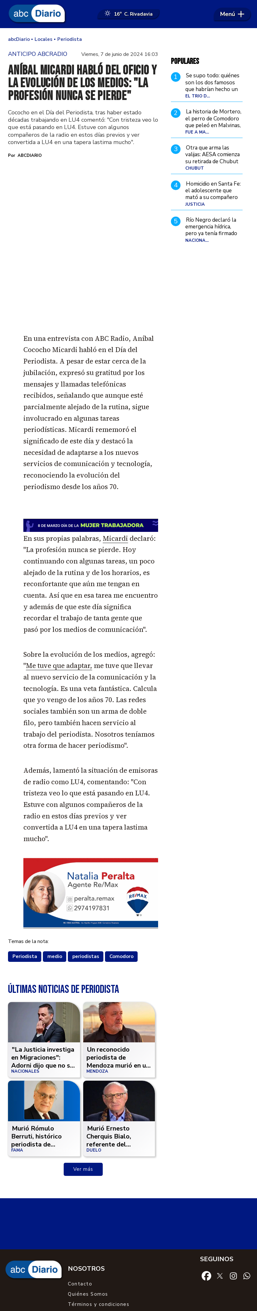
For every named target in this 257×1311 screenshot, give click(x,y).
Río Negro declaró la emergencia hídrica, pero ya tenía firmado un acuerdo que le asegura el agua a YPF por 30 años (211, 237)
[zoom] (83, 205)
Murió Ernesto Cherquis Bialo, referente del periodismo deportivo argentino (118, 1079)
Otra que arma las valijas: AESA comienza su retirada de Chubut (212, 155)
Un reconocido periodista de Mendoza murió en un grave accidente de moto (117, 1000)
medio (54, 891)
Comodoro (121, 891)
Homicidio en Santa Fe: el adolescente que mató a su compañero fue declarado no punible (213, 198)
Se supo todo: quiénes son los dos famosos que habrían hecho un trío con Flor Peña (212, 87)
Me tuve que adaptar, (59, 600)
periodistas (85, 891)
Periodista (24, 891)
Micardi (115, 473)
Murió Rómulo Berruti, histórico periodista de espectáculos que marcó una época (37, 1079)
